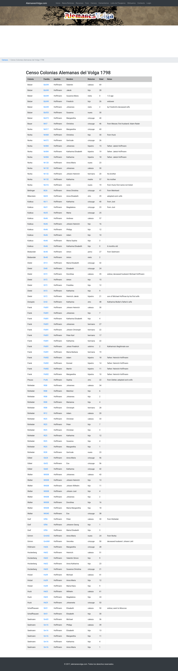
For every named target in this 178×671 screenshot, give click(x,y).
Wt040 (46, 513)
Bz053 (46, 112)
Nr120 (46, 163)
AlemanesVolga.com (36, 3)
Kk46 (46, 218)
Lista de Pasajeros (118, 3)
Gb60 (46, 469)
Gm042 (46, 536)
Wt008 (46, 474)
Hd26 (46, 547)
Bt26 (45, 190)
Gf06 (45, 519)
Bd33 (46, 196)
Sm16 (46, 625)
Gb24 (46, 458)
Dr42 (45, 302)
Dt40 (45, 268)
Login (149, 3)
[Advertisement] (89, 41)
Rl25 (45, 419)
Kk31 (46, 207)
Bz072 (46, 118)
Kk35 (46, 213)
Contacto (141, 3)
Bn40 (46, 252)
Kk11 (46, 202)
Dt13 (45, 263)
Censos (94, 3)
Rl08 (45, 385)
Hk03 (46, 591)
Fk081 (46, 307)
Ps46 (46, 380)
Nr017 (46, 129)
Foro (87, 3)
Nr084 (46, 146)
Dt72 (45, 274)
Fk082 (46, 358)
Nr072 (46, 140)
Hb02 (46, 552)
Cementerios (104, 3)
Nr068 (46, 135)
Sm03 (46, 619)
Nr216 (46, 185)
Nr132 (46, 168)
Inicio (58, 3)
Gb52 (46, 463)
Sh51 (46, 608)
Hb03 (46, 569)
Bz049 (46, 85)
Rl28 (45, 452)
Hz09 (46, 575)
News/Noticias (68, 3)
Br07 (45, 124)
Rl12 (45, 413)
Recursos (79, 3)
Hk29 (46, 603)
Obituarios (131, 3)
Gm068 (46, 541)
